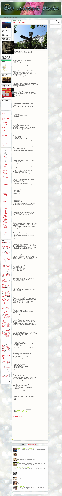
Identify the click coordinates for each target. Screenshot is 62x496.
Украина (6, 333)
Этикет (4, 348)
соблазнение (4, 377)
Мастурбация (7, 291)
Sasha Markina (4, 141)
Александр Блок (5, 246)
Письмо (8, 308)
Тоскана (5, 331)
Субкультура (7, 327)
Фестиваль (3, 337)
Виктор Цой (3, 257)
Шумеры (3, 346)
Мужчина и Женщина (18, 15)
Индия (9, 271)
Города (3, 265)
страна (3, 379)
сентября (5, 164)
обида (2, 368)
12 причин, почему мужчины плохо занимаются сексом (25, 448)
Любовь (3, 287)
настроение (3, 367)
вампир (3, 351)
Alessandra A (4, 115)
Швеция (4, 344)
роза (2, 375)
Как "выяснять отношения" (5, 173)
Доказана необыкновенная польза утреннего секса (5, 212)
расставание (3, 374)
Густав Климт (4, 266)
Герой (2, 264)
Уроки (9, 333)
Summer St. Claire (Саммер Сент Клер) (5, 144)
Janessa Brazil (4, 130)
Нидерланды (3, 302)
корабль (6, 363)
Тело (8, 329)
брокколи (8, 350)
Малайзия (7, 288)
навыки (7, 366)
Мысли (3, 298)
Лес (2, 286)
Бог (7, 254)
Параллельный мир (5, 305)
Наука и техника (5, 300)
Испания (3, 275)
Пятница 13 (8, 316)
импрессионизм (4, 361)
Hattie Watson (4, 128)
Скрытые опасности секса (5, 202)
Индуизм (4, 272)
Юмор (50, 15)
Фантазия (7, 335)
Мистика (8, 292)
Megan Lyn (3, 136)
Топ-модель (7, 330)
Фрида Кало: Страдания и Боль (22, 481)
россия (7, 375)
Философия (8, 337)
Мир (5, 292)
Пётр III (4, 317)
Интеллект (7, 272)
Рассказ (7, 317)
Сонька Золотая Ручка (5, 325)
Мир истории (39, 15)
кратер (9, 363)
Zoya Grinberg (4, 145)
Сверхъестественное (6, 320)
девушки (3, 352)
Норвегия (5, 303)
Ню (8, 303)
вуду (9, 351)
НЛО (2, 299)
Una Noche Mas (8, 243)
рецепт (8, 374)
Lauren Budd (4, 133)
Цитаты (8, 341)
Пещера (3, 306)
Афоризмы (7, 252)
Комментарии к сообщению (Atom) (33, 444)
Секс (3, 323)
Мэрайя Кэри (7, 298)
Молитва (5, 293)
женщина (4, 358)
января (5, 154)
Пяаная (4, 316)
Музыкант (7, 297)
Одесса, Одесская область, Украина (21, 411)
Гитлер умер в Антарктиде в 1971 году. (23, 472)
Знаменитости (4, 271)
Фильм (4, 338)
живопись (3, 359)
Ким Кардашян (5, 279)
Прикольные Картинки (5, 191)
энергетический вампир (5, 382)
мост (2, 366)
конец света (7, 362)
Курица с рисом (7, 285)
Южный (8, 348)
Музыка (3, 297)
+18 (2, 242)
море (8, 365)
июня (4, 160)
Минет (2, 292)
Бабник (2, 253)
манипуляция (4, 365)
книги (3, 362)
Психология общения (5, 171)
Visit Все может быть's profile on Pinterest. (19, 493)
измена (7, 360)
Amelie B (3, 116)
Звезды (8, 269)
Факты (3, 335)
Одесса (20, 410)
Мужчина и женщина (6, 296)
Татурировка (3, 329)
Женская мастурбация (20, 486)
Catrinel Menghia (4, 122)
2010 (3, 150)
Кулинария (15, 17)
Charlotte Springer (4, 124)
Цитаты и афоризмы (32, 15)
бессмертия (3, 350)
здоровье (7, 359)
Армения (3, 251)
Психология (25, 15)
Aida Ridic (3, 113)
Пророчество (8, 311)
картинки (8, 361)
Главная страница (5, 15)
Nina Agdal (3, 138)
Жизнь (8, 268)
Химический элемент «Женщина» (5, 194)
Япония (8, 349)
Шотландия (7, 345)
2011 (3, 152)
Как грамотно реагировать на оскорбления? (5, 178)
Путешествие (7, 314)
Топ (2, 330)
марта (5, 156)
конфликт (3, 363)
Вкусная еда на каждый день (7, 17)
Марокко (7, 290)
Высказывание (4, 262)
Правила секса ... (20, 453)
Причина (3, 311)
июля (4, 161)
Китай (7, 280)
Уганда (6, 332)
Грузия (9, 265)
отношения (4, 372)
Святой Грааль (8, 321)
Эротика (8, 347)
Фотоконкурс (8, 339)
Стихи (3, 327)
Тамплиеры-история (5, 216)
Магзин (8, 287)
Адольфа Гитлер (5, 245)
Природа (7, 310)
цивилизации (4, 381)
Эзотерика (3, 347)
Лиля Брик (7, 286)
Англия (9, 248)
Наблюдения (7, 299)
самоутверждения (4, 376)
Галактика (3, 263)
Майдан (3, 288)
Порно (3, 309)
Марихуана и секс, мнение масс (5, 219)
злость (2, 360)
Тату (7, 328)
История (8, 275)
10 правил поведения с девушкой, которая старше (5, 206)
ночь (8, 367)
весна (6, 351)
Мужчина (8, 294)
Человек (5, 342)
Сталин (3, 326)
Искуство (7, 274)
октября (5, 229)
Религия (8, 318)
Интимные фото (4, 273)
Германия (7, 263)
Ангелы (6, 248)
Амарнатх (3, 247)
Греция (6, 265)
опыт (9, 369)
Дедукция (8, 266)
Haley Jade (3, 127)
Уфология (5, 334)
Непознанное (4, 301)
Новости (11, 15)
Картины (3, 278)
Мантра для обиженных (5, 222)
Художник (3, 341)
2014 (3, 235)
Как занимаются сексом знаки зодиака (23, 467)
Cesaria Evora (7, 242)
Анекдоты (17, 410)
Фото (3, 339)
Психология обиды (5, 186)
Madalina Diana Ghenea (5, 135)
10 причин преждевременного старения (5, 198)
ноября (5, 231)
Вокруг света (45, 15)
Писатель (3, 308)
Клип (9, 281)
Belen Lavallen (4, 120)
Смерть (8, 324)
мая (4, 158)
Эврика (7, 346)
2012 (3, 153)
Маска (2, 291)
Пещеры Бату (7, 306)
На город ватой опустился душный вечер (5, 226)
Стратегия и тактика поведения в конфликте (5, 183)
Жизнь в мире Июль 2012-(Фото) (4, 167)
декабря (5, 232)
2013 (3, 234)
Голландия (7, 264)
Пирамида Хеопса (5, 307)
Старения (7, 326)
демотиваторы (4, 353)
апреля (5, 157)
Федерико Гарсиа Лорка (5, 336)
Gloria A (3, 125)
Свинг (4, 321)
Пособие (6, 309)
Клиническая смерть (4, 281)
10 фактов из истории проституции (22, 462)
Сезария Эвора (5, 322)
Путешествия (7, 315)
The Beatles (3, 243)
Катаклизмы (8, 278)
